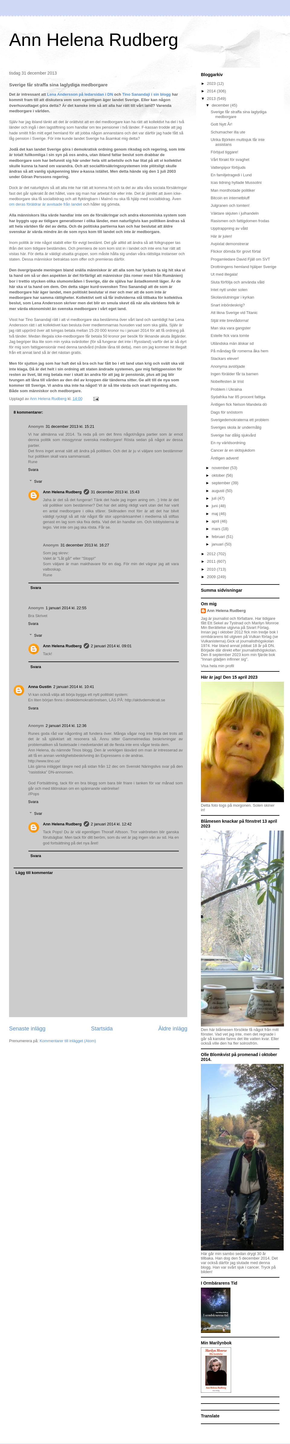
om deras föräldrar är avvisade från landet (45, 204)
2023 (212, 83)
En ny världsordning (228, 442)
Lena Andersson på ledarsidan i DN (80, 94)
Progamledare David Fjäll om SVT (240, 259)
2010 (212, 569)
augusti (219, 490)
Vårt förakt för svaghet (230, 159)
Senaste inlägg (27, 1029)
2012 (212, 554)
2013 (212, 98)
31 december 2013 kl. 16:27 (84, 545)
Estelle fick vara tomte (230, 335)
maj (215, 513)
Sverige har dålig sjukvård (233, 435)
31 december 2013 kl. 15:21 (70, 426)
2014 (212, 91)
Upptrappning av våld (229, 228)
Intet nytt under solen (229, 289)
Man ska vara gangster (230, 328)
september (221, 483)
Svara (33, 469)
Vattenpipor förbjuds (228, 167)
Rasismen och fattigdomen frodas (240, 221)
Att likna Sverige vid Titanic (234, 312)
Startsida (102, 1029)
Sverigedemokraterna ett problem (240, 420)
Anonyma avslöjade (228, 366)
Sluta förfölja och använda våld (237, 282)
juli (215, 498)
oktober (219, 475)
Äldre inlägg (172, 1029)
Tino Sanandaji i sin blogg (147, 94)
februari (219, 536)
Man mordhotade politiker (233, 190)
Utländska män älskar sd (232, 343)
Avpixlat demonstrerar (230, 244)
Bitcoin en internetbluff (230, 198)
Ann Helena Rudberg (93, 40)
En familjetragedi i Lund (231, 175)
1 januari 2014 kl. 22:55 (66, 608)
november (221, 468)
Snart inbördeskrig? (228, 305)
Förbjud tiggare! (224, 152)
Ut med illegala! (224, 274)
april (216, 521)
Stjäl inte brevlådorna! (230, 320)
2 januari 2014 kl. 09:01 (111, 646)
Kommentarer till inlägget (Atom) (68, 1041)
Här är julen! (221, 236)
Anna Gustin (39, 686)
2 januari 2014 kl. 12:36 (66, 725)
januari (218, 544)
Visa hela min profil (217, 666)
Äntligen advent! (225, 458)
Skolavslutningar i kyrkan (232, 297)
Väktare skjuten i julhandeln (235, 213)
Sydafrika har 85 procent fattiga (238, 397)
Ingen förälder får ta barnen (234, 374)
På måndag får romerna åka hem (239, 351)
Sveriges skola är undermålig (236, 427)
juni (215, 506)
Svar (38, 481)
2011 (212, 561)
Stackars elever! (225, 358)
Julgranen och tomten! (230, 205)
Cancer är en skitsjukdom (233, 450)
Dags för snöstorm (227, 412)
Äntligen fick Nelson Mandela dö (239, 404)
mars (217, 529)
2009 (212, 577)
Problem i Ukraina (226, 389)
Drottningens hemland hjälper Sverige (243, 266)
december (221, 105)
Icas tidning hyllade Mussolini (236, 182)
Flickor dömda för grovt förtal (235, 251)
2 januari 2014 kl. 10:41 (73, 686)
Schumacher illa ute (228, 132)
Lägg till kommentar (34, 872)
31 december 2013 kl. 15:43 (115, 492)
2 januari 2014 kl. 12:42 (111, 824)
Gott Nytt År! (221, 124)
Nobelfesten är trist (227, 381)
